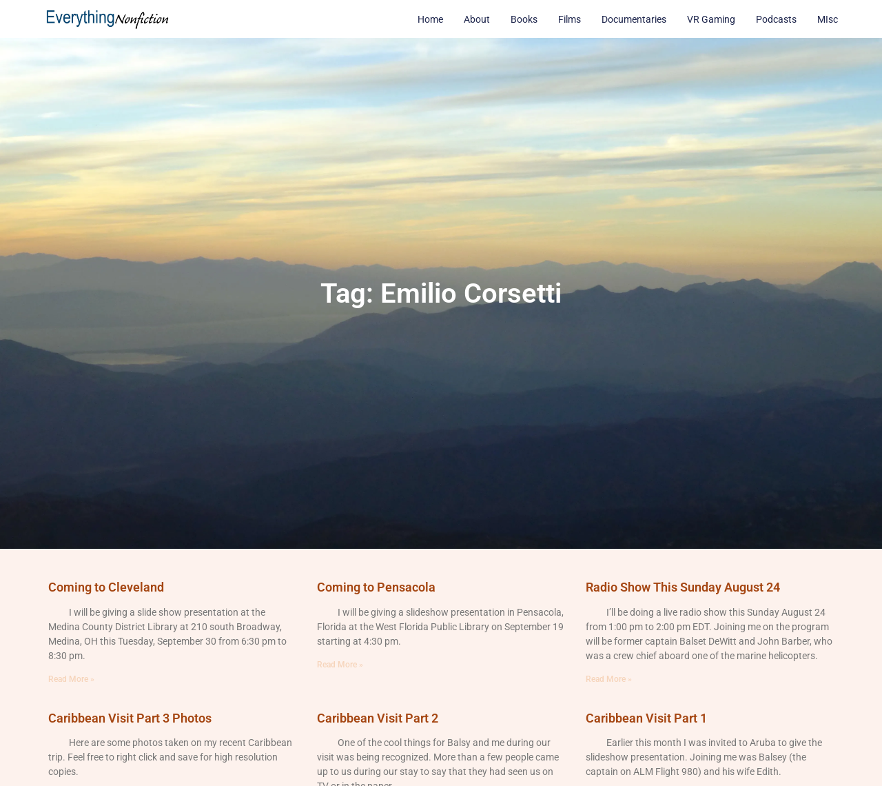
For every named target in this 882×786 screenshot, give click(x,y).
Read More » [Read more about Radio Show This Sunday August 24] (609, 679)
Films (569, 19)
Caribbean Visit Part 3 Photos (130, 718)
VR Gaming (711, 19)
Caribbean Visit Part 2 (377, 718)
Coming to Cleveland (106, 587)
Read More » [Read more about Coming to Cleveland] (71, 679)
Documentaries (634, 19)
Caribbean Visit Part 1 (646, 718)
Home (430, 19)
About (477, 19)
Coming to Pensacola (376, 587)
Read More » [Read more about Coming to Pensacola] (340, 664)
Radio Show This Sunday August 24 (683, 587)
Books (524, 19)
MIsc (827, 19)
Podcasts (776, 19)
